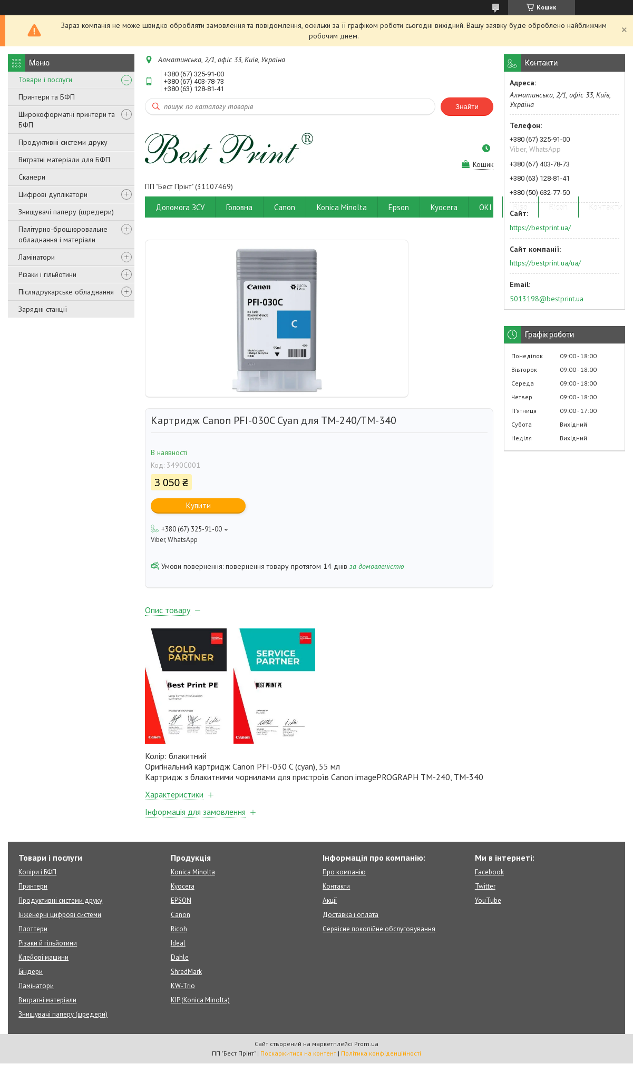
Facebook (489, 872)
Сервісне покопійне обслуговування (379, 928)
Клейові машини (43, 957)
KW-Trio (183, 985)
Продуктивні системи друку (63, 142)
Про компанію (344, 872)
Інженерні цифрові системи (59, 914)
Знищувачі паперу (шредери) (66, 211)
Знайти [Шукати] (467, 107)
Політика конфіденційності (381, 1053)
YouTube (488, 900)
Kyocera (444, 207)
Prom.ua (366, 1044)
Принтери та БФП (46, 97)
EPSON (181, 900)
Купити (198, 505)
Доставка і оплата (350, 914)
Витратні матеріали (47, 1000)
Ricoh (558, 207)
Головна (239, 207)
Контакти (605, 207)
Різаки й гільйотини (47, 943)
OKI (485, 207)
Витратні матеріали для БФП (64, 159)
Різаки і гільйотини (47, 274)
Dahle (180, 957)
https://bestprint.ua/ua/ (545, 263)
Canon (284, 207)
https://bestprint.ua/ (540, 227)
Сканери (31, 177)
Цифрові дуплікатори (52, 194)
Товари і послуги (45, 79)
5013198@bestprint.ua (546, 298)
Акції (330, 900)
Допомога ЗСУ (179, 207)
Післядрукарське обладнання (66, 292)
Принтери (32, 886)
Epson (398, 207)
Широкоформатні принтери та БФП (66, 120)
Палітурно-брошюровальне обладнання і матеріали (63, 234)
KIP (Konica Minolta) (200, 1000)
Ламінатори (36, 257)
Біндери (30, 971)
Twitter (485, 886)
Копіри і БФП (37, 872)
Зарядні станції (42, 309)
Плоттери (32, 928)
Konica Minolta (342, 207)
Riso (520, 207)
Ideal (178, 943)
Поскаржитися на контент (298, 1053)
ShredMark (186, 971)
